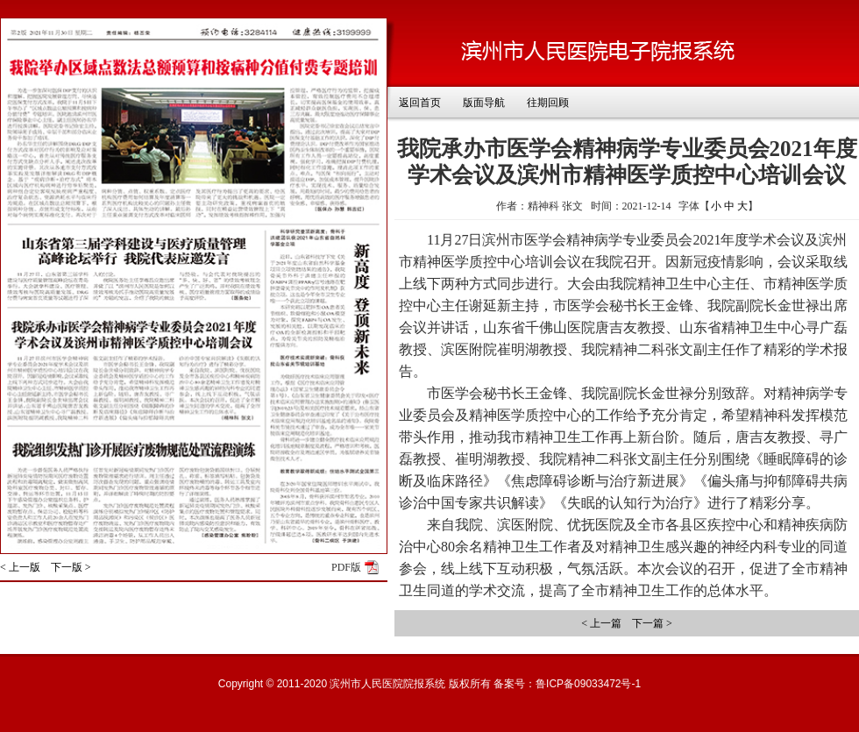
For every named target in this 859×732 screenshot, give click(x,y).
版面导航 (484, 102)
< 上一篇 (601, 623)
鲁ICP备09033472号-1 (588, 684)
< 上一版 (20, 567)
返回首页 (420, 102)
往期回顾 (548, 102)
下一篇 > (652, 623)
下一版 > (71, 567)
